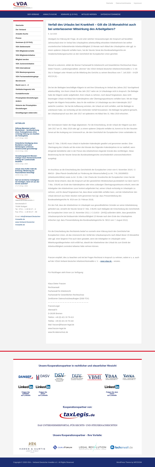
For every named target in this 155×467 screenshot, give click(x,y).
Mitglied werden (89, 14)
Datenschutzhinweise (123, 3)
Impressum (138, 3)
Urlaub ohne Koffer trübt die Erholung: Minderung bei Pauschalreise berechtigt (26, 171)
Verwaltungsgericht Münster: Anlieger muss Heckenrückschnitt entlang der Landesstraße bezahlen (28, 158)
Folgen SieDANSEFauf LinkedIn (26, 393)
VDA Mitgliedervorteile (25, 51)
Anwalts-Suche (50, 14)
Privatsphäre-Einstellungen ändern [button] (27, 99)
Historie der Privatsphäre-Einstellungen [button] (26, 107)
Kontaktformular (22, 94)
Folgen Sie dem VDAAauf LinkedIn (112, 393)
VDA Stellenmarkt (23, 47)
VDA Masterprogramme (25, 72)
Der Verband (33, 14)
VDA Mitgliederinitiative (25, 55)
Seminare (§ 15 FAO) (69, 14)
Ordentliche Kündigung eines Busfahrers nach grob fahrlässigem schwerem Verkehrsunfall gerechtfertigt (26, 146)
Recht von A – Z (22, 85)
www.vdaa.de (106, 261)
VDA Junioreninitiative (25, 64)
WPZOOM (138, 462)
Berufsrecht (20, 81)
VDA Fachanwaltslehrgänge (27, 76)
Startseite (109, 3)
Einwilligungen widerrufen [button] (26, 113)
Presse (18, 38)
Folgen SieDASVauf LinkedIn (43, 393)
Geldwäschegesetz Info (25, 89)
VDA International (23, 68)
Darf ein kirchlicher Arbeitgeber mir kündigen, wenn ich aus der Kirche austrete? (27, 182)
